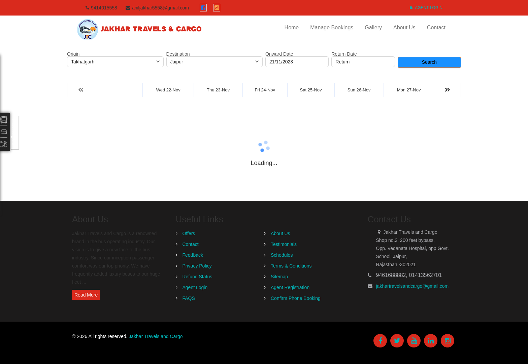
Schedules (282, 255)
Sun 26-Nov (359, 89)
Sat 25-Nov (311, 89)
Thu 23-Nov (218, 89)
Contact (436, 27)
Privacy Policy (197, 266)
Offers (189, 233)
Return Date (344, 54)
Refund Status (197, 276)
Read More (86, 295)
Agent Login (426, 7)
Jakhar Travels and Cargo (156, 336)
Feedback (193, 255)
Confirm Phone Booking (296, 298)
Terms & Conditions (291, 266)
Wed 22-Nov (168, 89)
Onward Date (279, 54)
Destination (178, 54)
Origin (73, 54)
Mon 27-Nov (409, 89)
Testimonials (284, 244)
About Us (404, 27)
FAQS (189, 298)
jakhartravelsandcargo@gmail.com (412, 286)
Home (292, 27)
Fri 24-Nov (265, 89)
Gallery (373, 27)
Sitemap (279, 276)
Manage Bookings (331, 27)
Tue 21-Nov (118, 89)
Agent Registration (290, 287)
